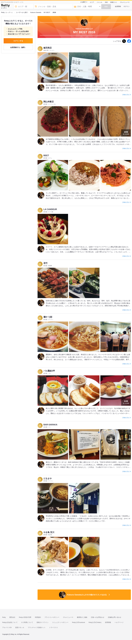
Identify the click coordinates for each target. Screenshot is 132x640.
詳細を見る (125, 94)
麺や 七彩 (47, 317)
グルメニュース (124, 2)
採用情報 (108, 622)
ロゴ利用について (27, 622)
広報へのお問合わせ (97, 617)
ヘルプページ (119, 622)
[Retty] (5, 6)
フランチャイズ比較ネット (37, 627)
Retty (4, 617)
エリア (92, 2)
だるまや (47, 478)
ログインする (18, 41)
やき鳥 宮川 (48, 532)
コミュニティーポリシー (60, 622)
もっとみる (126, 133)
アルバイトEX (7, 627)
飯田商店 (47, 48)
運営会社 (12, 617)
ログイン (126, 6)
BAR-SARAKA (50, 425)
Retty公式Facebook (78, 622)
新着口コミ (113, 2)
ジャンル (99, 2)
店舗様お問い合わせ (114, 617)
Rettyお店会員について (10, 622)
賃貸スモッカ (19, 627)
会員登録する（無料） (18, 47)
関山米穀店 (48, 102)
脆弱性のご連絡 (82, 617)
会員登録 (118, 6)
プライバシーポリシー (51, 617)
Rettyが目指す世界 (25, 617)
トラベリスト (53, 627)
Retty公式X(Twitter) (95, 622)
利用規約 (38, 617)
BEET (46, 155)
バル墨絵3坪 (49, 371)
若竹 (45, 263)
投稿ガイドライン (42, 622)
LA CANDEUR (50, 209)
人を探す (83, 2)
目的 (106, 2)
